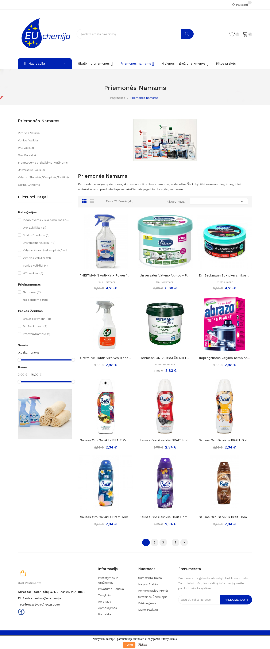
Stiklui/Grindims (29, 184)
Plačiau (142, 644)
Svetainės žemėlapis (152, 597)
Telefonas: (26, 604)
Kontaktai (105, 614)
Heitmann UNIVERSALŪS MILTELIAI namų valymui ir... (165, 358)
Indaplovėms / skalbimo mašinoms (43, 162)
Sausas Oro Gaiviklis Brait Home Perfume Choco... (224, 517)
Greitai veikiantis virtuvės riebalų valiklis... (105, 358)
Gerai (129, 645)
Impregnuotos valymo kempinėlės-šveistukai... (224, 358)
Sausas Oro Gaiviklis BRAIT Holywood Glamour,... (165, 440)
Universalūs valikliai (31, 170)
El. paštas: (25, 598)
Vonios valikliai (28, 140)
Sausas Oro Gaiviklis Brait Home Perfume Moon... (165, 517)
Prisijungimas (147, 603)
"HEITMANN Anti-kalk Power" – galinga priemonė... (105, 275)
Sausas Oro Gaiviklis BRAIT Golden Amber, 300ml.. (224, 440)
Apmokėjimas (107, 608)
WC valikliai (26, 147)
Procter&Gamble (36, 334)
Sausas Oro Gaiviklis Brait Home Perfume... (105, 517)
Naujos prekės (148, 584)
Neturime (32, 292)
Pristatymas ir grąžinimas (108, 580)
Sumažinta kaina (150, 578)
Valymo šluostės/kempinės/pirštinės (44, 177)
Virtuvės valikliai (29, 133)
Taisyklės (104, 595)
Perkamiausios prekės (153, 590)
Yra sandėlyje (35, 299)
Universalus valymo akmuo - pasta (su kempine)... (165, 275)
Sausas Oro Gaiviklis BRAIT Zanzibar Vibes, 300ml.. (105, 440)
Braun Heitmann (37, 318)
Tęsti (184, 542)
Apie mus (104, 601)
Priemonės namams (38, 121)
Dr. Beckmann (35, 326)
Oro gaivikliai (27, 155)
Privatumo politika (111, 589)
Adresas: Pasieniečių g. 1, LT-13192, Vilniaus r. (52, 591)
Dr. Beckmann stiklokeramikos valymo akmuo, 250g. (224, 275)
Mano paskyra (148, 609)
